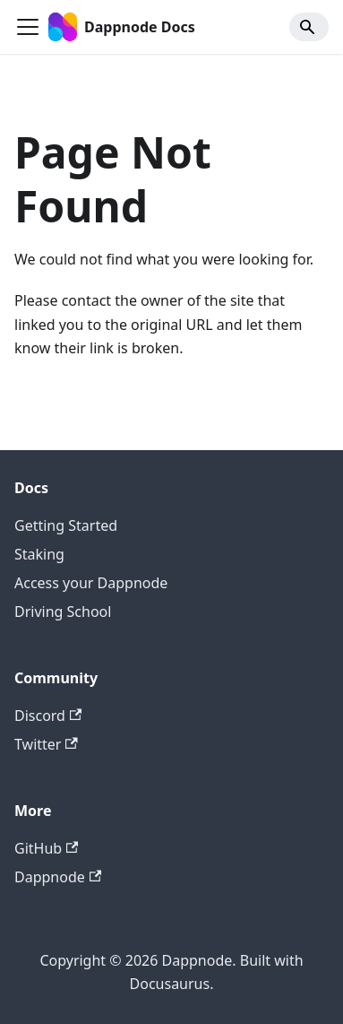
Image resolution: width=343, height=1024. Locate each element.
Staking (39, 554)
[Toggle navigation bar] (27, 26)
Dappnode (57, 877)
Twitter (46, 744)
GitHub (46, 848)
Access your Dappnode (90, 583)
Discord (47, 715)
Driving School (62, 611)
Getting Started (65, 525)
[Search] (309, 27)
